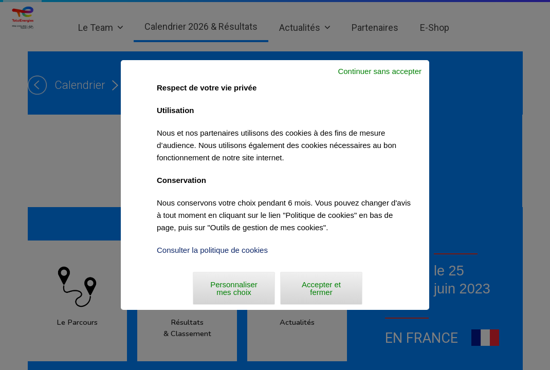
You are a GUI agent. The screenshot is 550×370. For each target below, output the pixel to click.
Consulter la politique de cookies (212, 250)
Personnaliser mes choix (234, 288)
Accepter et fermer (321, 288)
